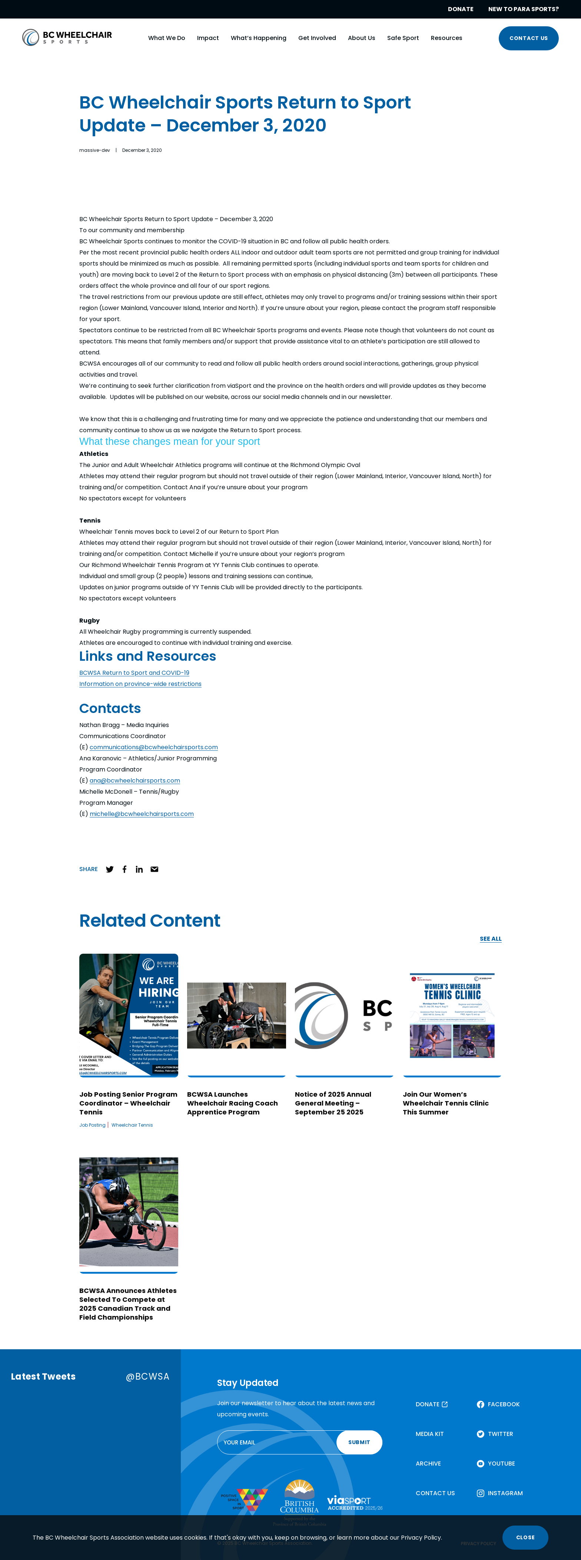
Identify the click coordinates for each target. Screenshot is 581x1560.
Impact (208, 38)
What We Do (166, 38)
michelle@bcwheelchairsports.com (142, 814)
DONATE (461, 9)
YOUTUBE (501, 1463)
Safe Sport (403, 38)
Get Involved (317, 38)
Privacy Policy (421, 1537)
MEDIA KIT (430, 1434)
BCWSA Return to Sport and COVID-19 (134, 673)
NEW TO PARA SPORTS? (523, 9)
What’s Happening (258, 38)
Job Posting (92, 1125)
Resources (446, 38)
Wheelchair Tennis (132, 1125)
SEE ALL (491, 939)
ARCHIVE (428, 1463)
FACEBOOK (504, 1404)
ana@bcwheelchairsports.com (135, 780)
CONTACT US (528, 38)
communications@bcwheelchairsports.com (154, 747)
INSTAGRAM (505, 1493)
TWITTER (500, 1434)
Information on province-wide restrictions (140, 684)
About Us (361, 38)
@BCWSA (148, 1376)
